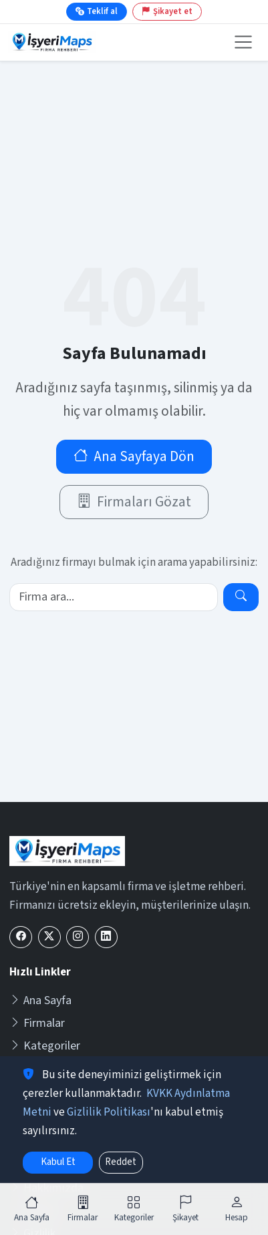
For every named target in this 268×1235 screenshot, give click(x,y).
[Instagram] (77, 937)
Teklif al (97, 11)
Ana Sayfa (40, 1000)
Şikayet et (167, 11)
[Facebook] (20, 937)
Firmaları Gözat (134, 502)
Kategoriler (44, 1046)
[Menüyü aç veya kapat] (243, 42)
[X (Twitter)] (49, 937)
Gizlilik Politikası (108, 1112)
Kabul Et (58, 1162)
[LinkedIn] (106, 937)
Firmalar (37, 1023)
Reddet (120, 1162)
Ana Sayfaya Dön (134, 456)
